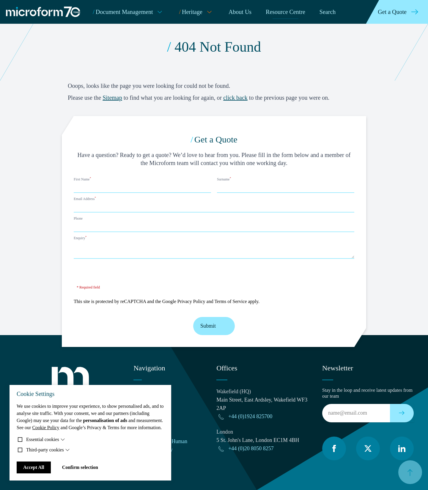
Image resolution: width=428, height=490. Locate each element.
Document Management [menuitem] (129, 12)
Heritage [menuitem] (196, 12)
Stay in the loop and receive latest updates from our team (367, 393)
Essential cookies (45, 439)
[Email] (356, 413)
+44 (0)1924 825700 (250, 416)
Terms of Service (230, 301)
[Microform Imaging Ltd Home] (43, 12)
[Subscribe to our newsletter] (402, 413)
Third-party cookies (48, 449)
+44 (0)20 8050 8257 (251, 448)
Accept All (33, 467)
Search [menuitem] (328, 12)
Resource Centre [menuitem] (285, 12)
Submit (214, 326)
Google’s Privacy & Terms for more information (115, 427)
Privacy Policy (191, 301)
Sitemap (112, 97)
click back (235, 97)
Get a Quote (399, 12)
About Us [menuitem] (240, 12)
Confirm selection (80, 467)
